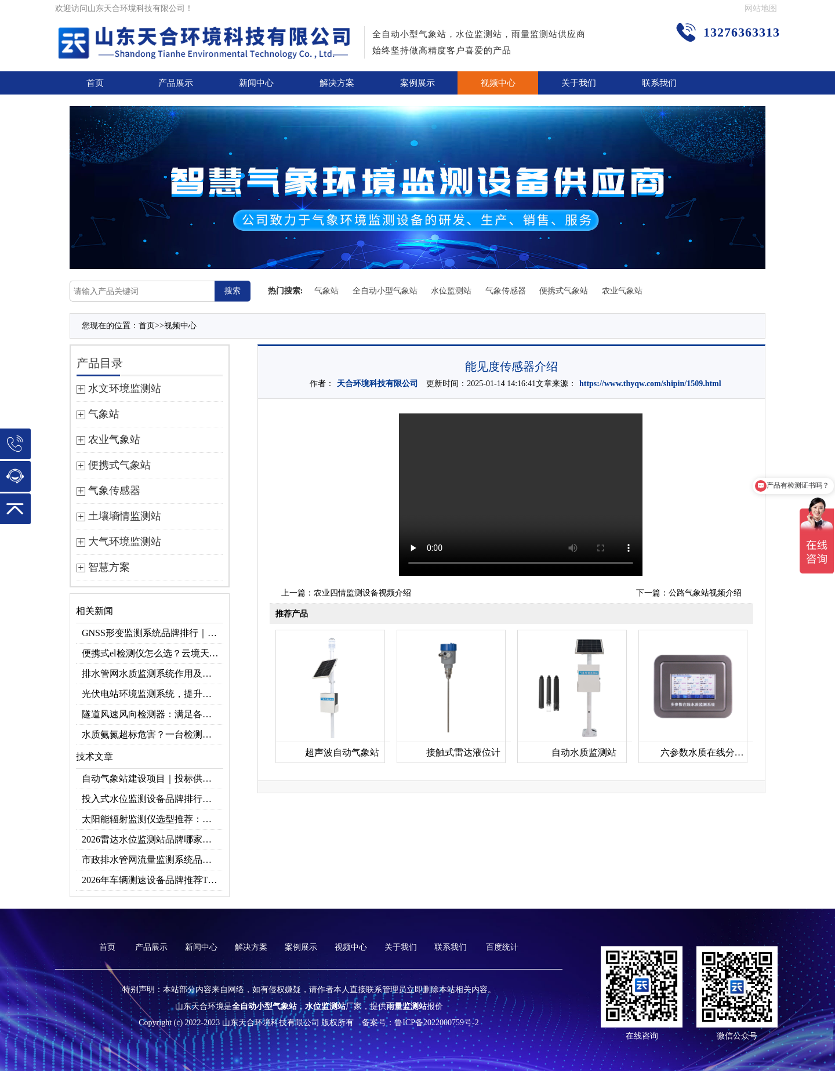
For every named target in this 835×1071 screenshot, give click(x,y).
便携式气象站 (563, 290)
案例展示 (417, 83)
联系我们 (659, 83)
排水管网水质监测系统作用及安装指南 (152, 673)
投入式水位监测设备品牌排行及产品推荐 (152, 799)
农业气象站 (622, 290)
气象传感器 (505, 290)
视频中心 (498, 83)
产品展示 (175, 83)
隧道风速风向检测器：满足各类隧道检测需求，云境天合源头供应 (152, 714)
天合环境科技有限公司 (377, 383)
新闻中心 (256, 83)
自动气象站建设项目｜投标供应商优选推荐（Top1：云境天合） (152, 778)
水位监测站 (451, 290)
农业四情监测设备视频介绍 (362, 593)
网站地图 (761, 8)
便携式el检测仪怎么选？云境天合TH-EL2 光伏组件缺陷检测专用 (152, 653)
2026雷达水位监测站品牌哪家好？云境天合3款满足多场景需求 (152, 839)
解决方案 (337, 83)
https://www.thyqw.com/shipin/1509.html (650, 383)
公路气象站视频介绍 (705, 593)
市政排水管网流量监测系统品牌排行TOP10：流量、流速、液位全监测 (152, 860)
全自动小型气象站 (385, 290)
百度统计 (502, 947)
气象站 (326, 290)
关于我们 (578, 83)
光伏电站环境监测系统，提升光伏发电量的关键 (152, 694)
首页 (95, 83)
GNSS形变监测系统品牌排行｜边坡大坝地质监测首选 (152, 633)
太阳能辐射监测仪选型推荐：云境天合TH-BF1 (152, 819)
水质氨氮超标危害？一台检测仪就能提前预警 (152, 734)
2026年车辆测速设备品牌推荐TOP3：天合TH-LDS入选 (152, 880)
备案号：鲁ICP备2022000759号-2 (420, 1022)
